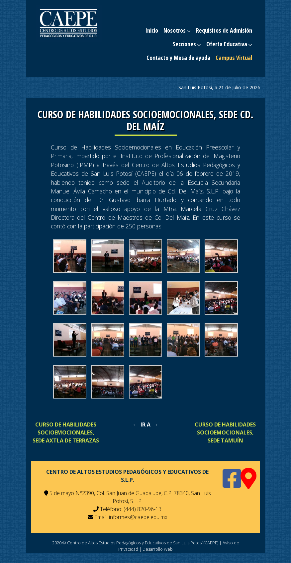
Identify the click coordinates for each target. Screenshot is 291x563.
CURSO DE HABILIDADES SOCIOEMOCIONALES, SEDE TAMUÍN (225, 432)
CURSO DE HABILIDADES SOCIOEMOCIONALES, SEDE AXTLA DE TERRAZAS (66, 432)
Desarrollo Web (158, 549)
